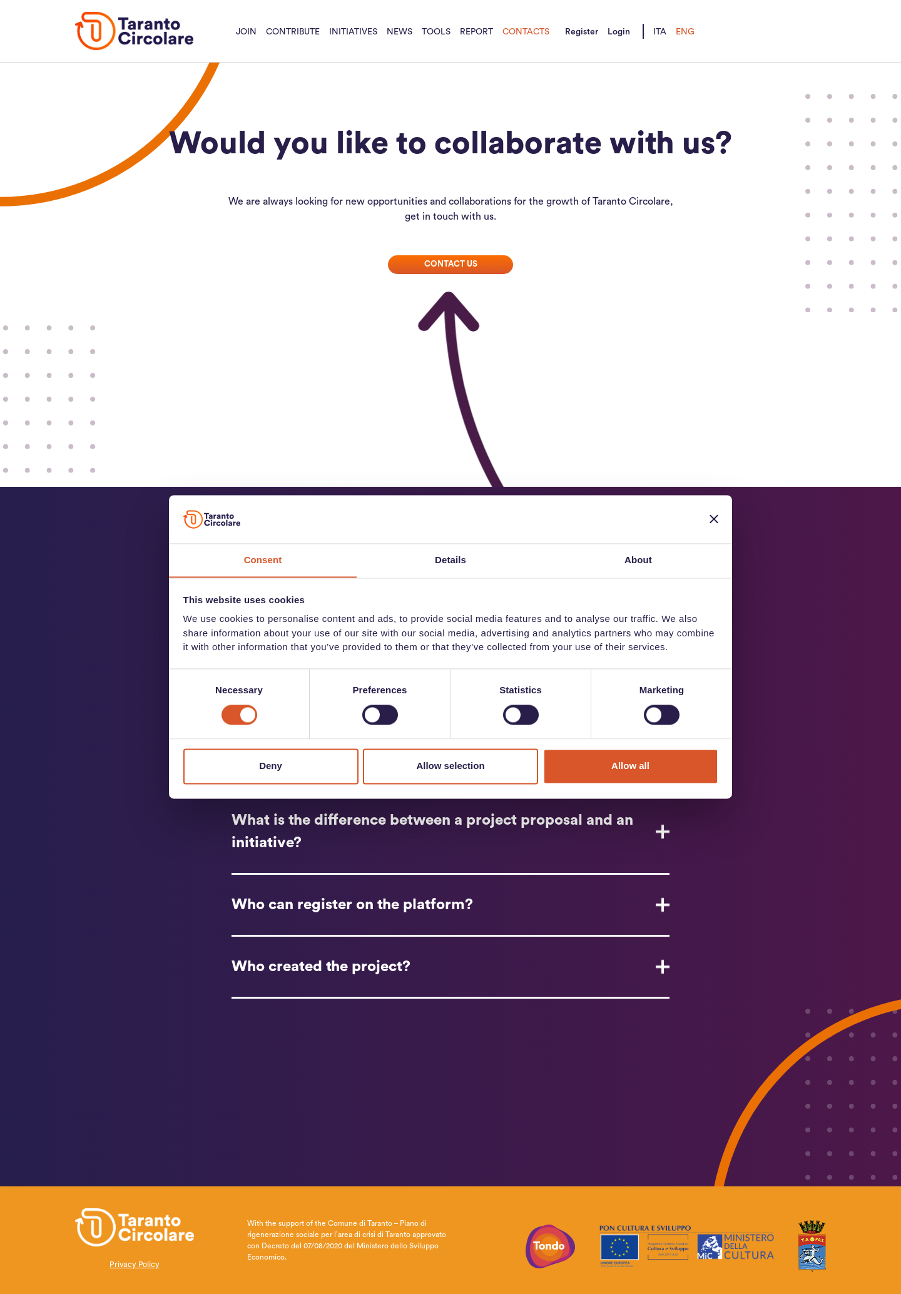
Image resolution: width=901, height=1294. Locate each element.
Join (246, 32)
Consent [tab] (263, 559)
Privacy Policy (134, 1264)
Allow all (630, 766)
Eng (687, 32)
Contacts (527, 32)
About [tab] (638, 559)
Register (583, 32)
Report (477, 32)
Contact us (450, 264)
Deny (270, 766)
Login (620, 32)
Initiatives (354, 32)
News (400, 32)
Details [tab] (450, 559)
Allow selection (450, 766)
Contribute (293, 32)
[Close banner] (714, 518)
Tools (436, 32)
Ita (661, 32)
